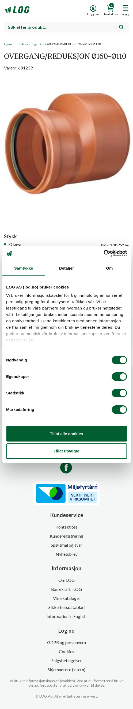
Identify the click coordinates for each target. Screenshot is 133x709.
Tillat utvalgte (66, 451)
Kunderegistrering (66, 535)
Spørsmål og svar (66, 544)
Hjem (8, 44)
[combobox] (66, 27)
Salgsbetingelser (66, 660)
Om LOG (66, 580)
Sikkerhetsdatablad (66, 607)
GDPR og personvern (66, 642)
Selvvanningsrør (30, 44)
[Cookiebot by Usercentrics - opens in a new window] (103, 253)
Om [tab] (109, 268)
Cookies (66, 651)
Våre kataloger (66, 598)
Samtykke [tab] (23, 268)
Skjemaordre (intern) (66, 669)
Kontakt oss (66, 526)
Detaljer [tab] (66, 268)
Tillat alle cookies (66, 433)
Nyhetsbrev (67, 554)
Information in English (66, 616)
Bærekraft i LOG (66, 589)
